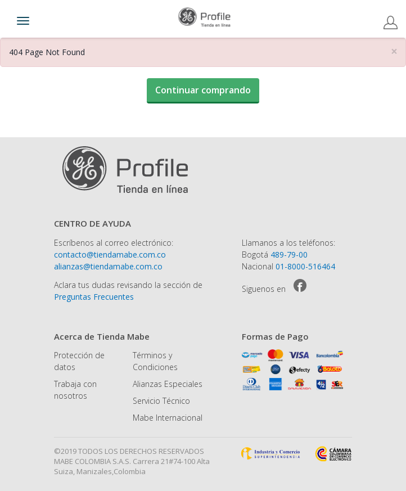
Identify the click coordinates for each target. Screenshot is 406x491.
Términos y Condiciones (155, 361)
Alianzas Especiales (167, 384)
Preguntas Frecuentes (94, 296)
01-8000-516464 (305, 266)
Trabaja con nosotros (75, 390)
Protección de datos (79, 361)
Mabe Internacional (167, 417)
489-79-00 (289, 254)
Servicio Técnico (161, 400)
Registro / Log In (391, 22)
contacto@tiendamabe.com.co (110, 254)
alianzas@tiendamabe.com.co (108, 266)
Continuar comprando (203, 90)
